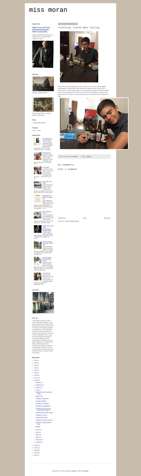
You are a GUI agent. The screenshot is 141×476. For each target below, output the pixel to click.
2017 (35, 378)
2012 (35, 453)
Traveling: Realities (40, 401)
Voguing (37, 426)
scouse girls (46, 167)
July (37, 390)
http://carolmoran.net (40, 123)
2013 (35, 450)
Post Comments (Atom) (72, 221)
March (38, 437)
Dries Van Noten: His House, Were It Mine (48, 243)
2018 (35, 375)
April (37, 434)
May (37, 432)
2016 (35, 380)
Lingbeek (73, 471)
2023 (35, 363)
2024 (35, 360)
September (39, 385)
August (38, 387)
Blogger (86, 471)
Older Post (107, 218)
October (38, 382)
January (38, 442)
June (37, 429)
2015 (35, 445)
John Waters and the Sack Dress (47, 139)
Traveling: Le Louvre (41, 415)
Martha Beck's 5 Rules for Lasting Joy (47, 197)
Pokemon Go (39, 396)
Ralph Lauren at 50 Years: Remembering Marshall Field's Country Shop (41, 30)
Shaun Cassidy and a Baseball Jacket (47, 259)
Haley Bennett (47, 153)
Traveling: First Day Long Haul (44, 420)
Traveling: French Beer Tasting (44, 412)
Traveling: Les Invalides (42, 403)
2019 (35, 373)
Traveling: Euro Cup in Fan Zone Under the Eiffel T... (43, 409)
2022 (35, 365)
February (38, 439)
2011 (35, 455)
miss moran (48, 10)
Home (84, 218)
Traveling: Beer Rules (41, 417)
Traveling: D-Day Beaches (42, 406)
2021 (35, 368)
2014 (35, 448)
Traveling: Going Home (42, 398)
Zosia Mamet (46, 273)
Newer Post (62, 218)
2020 (35, 370)
